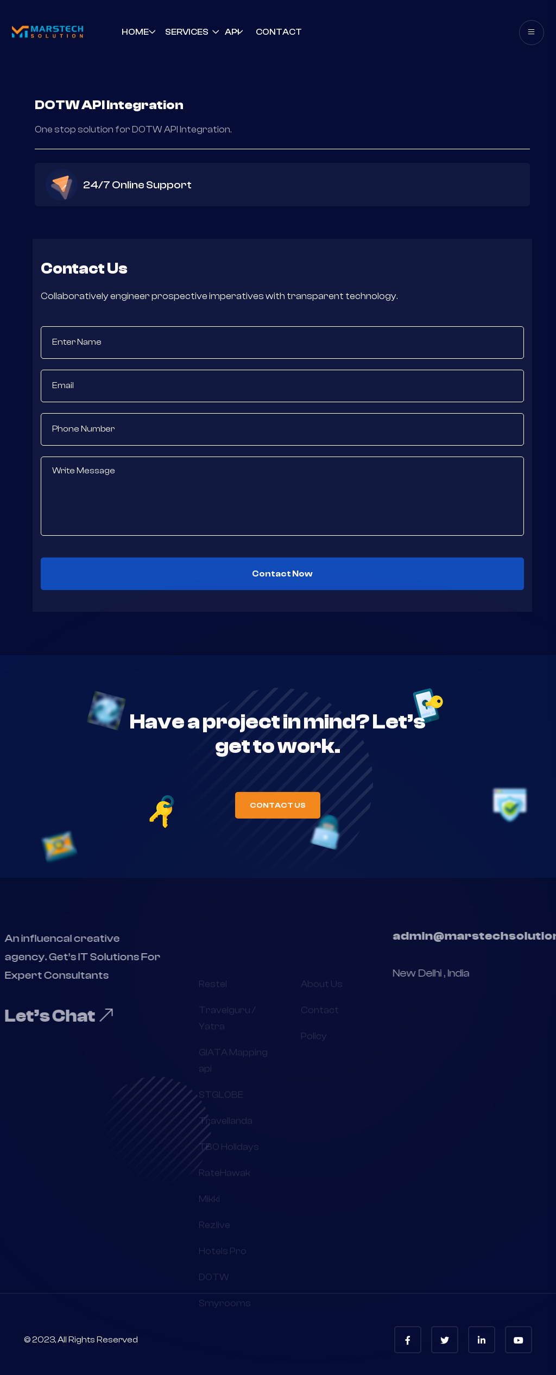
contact (279, 32)
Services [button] (186, 32)
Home (135, 32)
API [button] (232, 32)
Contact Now (282, 574)
